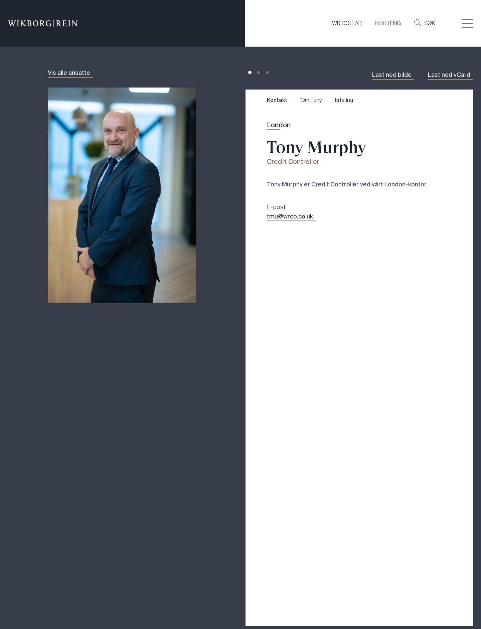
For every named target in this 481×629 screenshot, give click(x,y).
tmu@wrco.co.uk (290, 216)
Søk (424, 23)
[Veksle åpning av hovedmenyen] (467, 23)
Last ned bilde (392, 75)
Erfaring (344, 100)
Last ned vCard (449, 75)
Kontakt (277, 100)
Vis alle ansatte (69, 73)
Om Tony (311, 100)
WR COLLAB (347, 23)
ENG (395, 23)
